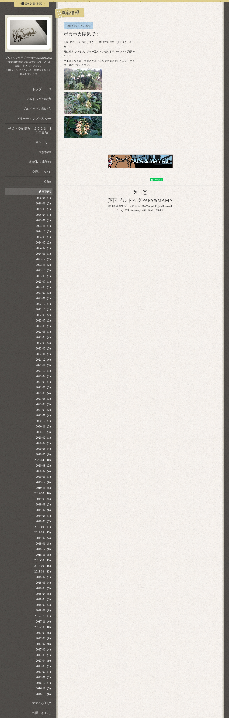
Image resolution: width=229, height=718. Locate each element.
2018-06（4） (44, 582)
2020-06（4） (44, 448)
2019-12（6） (44, 482)
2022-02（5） (44, 348)
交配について (41, 171)
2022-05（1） (44, 331)
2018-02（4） (44, 604)
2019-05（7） (44, 521)
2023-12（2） (44, 259)
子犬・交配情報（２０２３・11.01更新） (29, 130)
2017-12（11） (43, 616)
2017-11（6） (44, 621)
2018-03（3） (44, 599)
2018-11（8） (44, 554)
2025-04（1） (44, 214)
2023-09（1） (44, 276)
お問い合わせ (41, 713)
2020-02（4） (44, 471)
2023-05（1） (44, 287)
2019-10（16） (43, 493)
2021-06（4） (44, 393)
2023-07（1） (44, 281)
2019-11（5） (44, 487)
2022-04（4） (44, 337)
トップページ (41, 89)
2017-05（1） (44, 655)
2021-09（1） (44, 376)
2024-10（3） (44, 231)
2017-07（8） (44, 644)
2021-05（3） (44, 398)
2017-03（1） (44, 666)
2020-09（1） (44, 437)
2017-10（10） (43, 627)
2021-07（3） (44, 387)
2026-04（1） (44, 198)
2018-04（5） (44, 593)
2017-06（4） (44, 649)
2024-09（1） (44, 237)
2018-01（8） (44, 610)
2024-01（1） (44, 253)
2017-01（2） (44, 677)
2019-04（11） (43, 526)
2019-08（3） (44, 504)
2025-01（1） (44, 220)
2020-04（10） (43, 460)
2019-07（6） (44, 510)
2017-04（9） (44, 660)
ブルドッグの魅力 (38, 99)
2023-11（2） (44, 264)
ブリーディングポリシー (33, 118)
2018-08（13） (43, 571)
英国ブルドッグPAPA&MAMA (140, 200)
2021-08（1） (44, 381)
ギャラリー (43, 142)
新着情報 (44, 191)
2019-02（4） (44, 538)
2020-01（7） (44, 476)
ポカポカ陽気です (82, 33)
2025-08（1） (44, 209)
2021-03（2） (44, 409)
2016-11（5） (44, 688)
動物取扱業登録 (40, 162)
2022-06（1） (44, 326)
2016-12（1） (44, 682)
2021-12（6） (44, 359)
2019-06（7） (44, 515)
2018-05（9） (44, 588)
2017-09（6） (44, 632)
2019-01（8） (44, 543)
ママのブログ (41, 703)
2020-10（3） (44, 432)
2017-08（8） (44, 638)
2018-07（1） (44, 577)
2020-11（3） (44, 426)
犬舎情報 (44, 152)
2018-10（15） (43, 560)
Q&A (47, 181)
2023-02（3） (44, 292)
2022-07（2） (44, 320)
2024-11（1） (44, 225)
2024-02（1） (44, 248)
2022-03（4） (44, 343)
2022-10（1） (44, 309)
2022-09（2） (44, 315)
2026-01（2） (44, 203)
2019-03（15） (43, 532)
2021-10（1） (44, 370)
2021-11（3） (44, 365)
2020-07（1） (44, 443)
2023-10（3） (44, 270)
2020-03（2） (44, 465)
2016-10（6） (44, 694)
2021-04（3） (44, 404)
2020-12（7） (44, 421)
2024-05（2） (44, 242)
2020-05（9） (44, 454)
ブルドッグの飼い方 (37, 109)
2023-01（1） (44, 298)
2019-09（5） (44, 499)
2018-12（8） (44, 549)
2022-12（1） (44, 303)
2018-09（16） (43, 565)
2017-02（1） (44, 671)
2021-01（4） (44, 415)
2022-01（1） (44, 354)
